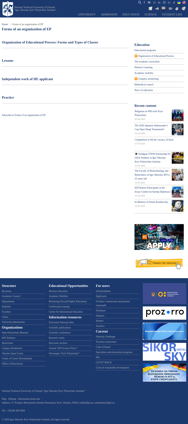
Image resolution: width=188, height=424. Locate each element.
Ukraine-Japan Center (12, 353)
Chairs (5, 317)
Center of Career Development (17, 358)
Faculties (6, 311)
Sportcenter (7, 343)
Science (151, 14)
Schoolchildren (103, 291)
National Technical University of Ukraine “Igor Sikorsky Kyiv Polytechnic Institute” (35, 8)
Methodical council (143, 84)
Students (100, 315)
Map (4, 399)
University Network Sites (61, 322)
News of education (143, 90)
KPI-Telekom (8, 337)
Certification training (59, 306)
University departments (13, 322)
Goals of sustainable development (112, 367)
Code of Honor (103, 347)
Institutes (6, 306)
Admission (109, 14)
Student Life (172, 14)
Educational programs (145, 50)
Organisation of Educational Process (156, 56)
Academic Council (11, 296)
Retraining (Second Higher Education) (68, 301)
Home (5, 24)
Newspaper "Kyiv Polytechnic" (64, 353)
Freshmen (101, 310)
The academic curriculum (147, 61)
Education (130, 14)
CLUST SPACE (104, 362)
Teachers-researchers (106, 341)
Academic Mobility (58, 296)
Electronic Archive (58, 343)
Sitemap (12, 399)
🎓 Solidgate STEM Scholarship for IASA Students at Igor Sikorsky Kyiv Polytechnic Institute (153, 158)
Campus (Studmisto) (12, 348)
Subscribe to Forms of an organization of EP (24, 115)
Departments (8, 301)
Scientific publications (60, 327)
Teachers (100, 326)
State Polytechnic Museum (15, 332)
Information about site (29, 399)
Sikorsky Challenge (105, 336)
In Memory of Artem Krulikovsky (151, 202)
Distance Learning (143, 67)
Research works (56, 337)
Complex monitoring (148, 78)
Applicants (101, 296)
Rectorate (6, 291)
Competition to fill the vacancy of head (154, 139)
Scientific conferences (60, 332)
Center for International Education (66, 311)
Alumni (99, 320)
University (87, 14)
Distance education (58, 291)
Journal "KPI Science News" (63, 348)
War (98, 357)
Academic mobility (143, 73)
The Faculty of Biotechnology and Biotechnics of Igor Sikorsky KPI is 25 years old (152, 174)
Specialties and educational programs (114, 352)
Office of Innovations (12, 363)
